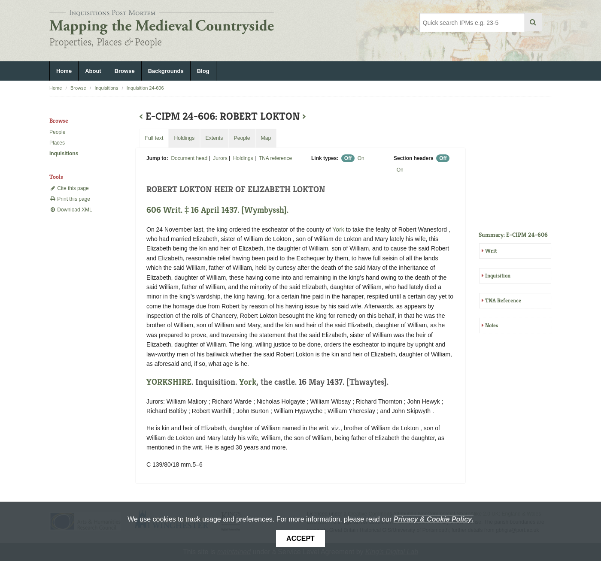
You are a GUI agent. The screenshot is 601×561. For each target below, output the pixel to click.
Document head (189, 158)
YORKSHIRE (168, 382)
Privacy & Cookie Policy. (434, 519)
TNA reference (275, 158)
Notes (491, 325)
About (93, 71)
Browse (125, 71)
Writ (491, 250)
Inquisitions (106, 87)
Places (57, 143)
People (57, 132)
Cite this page (69, 188)
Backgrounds (166, 71)
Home (64, 71)
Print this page (69, 199)
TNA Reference (503, 300)
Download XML (70, 210)
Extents (214, 138)
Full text (154, 138)
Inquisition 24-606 (145, 87)
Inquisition (497, 275)
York (338, 229)
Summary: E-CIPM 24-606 (513, 234)
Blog (203, 71)
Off (348, 158)
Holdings (243, 158)
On (361, 158)
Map (266, 138)
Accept (300, 538)
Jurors (220, 158)
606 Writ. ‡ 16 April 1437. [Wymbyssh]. (217, 210)
